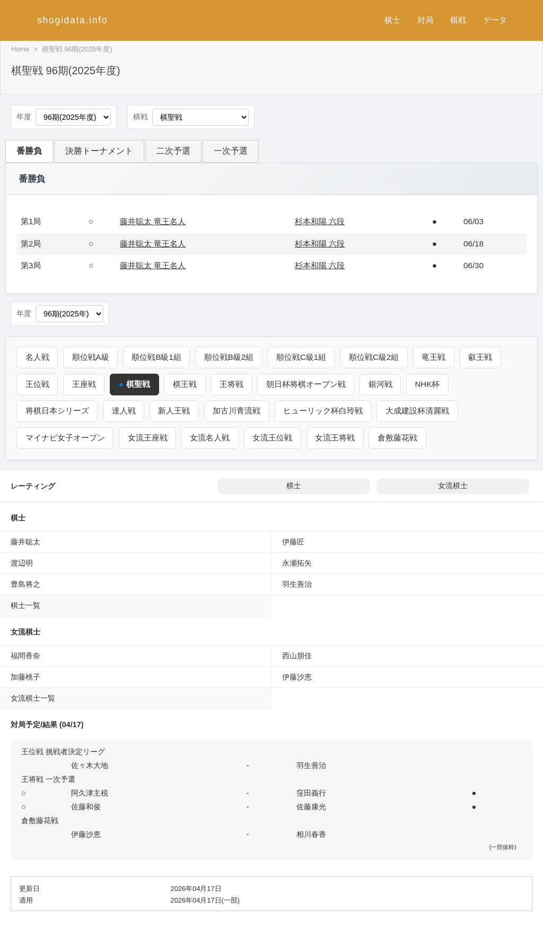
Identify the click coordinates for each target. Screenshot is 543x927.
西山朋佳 (297, 655)
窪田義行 (311, 792)
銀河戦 (383, 384)
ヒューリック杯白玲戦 (324, 410)
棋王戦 (186, 384)
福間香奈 (25, 655)
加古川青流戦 (238, 410)
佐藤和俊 (86, 806)
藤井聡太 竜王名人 (153, 221)
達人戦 (124, 410)
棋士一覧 (25, 605)
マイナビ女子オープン (65, 437)
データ (495, 19)
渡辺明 (22, 562)
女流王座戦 (148, 437)
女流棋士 (453, 485)
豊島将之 (25, 583)
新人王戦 (175, 410)
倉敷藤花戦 (399, 437)
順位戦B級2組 (231, 356)
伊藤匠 (293, 541)
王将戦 (232, 384)
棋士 (392, 19)
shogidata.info (72, 20)
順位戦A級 (91, 356)
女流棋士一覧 (33, 697)
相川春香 (311, 833)
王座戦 (85, 384)
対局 (425, 19)
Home (20, 49)
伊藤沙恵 (297, 676)
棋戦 (458, 19)
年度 (23, 117)
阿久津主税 (89, 792)
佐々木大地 (89, 765)
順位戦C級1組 (303, 356)
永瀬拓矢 (297, 562)
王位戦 (37, 384)
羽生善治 (297, 583)
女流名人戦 (211, 437)
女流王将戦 (336, 437)
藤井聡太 (25, 541)
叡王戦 (483, 356)
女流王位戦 (274, 437)
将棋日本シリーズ (57, 410)
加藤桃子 (25, 676)
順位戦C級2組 (376, 356)
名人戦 (37, 356)
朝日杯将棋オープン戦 (307, 384)
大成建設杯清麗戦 (419, 410)
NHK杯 (429, 384)
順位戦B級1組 (157, 356)
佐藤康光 (311, 806)
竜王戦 (437, 356)
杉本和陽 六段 (320, 221)
